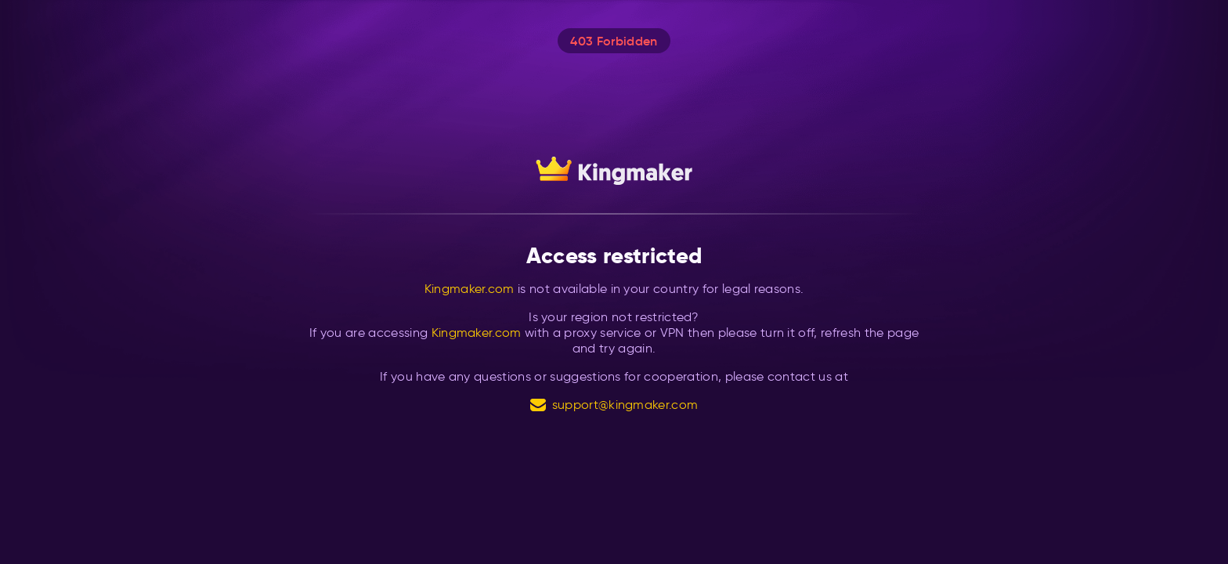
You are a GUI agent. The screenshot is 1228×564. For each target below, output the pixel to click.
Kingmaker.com (469, 288)
